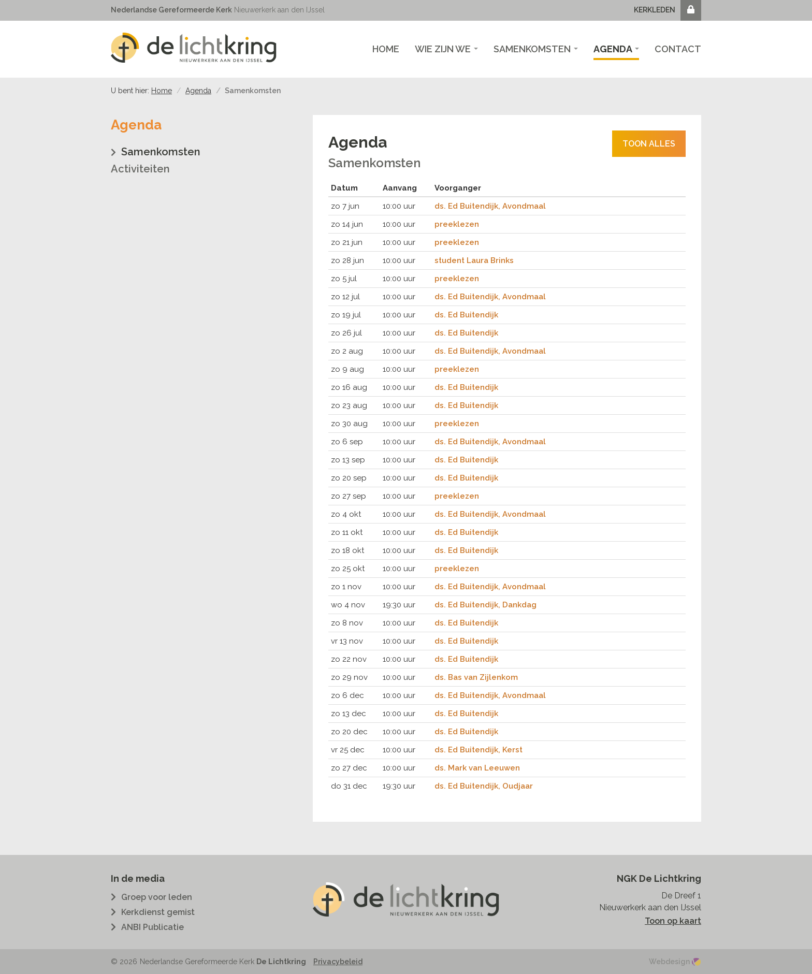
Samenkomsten (536, 48)
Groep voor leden (156, 897)
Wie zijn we (446, 48)
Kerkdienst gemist (158, 912)
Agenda (616, 48)
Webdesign (669, 961)
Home (385, 48)
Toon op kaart (673, 921)
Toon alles (648, 144)
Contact (678, 48)
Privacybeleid (338, 961)
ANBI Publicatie (152, 927)
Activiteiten (140, 169)
